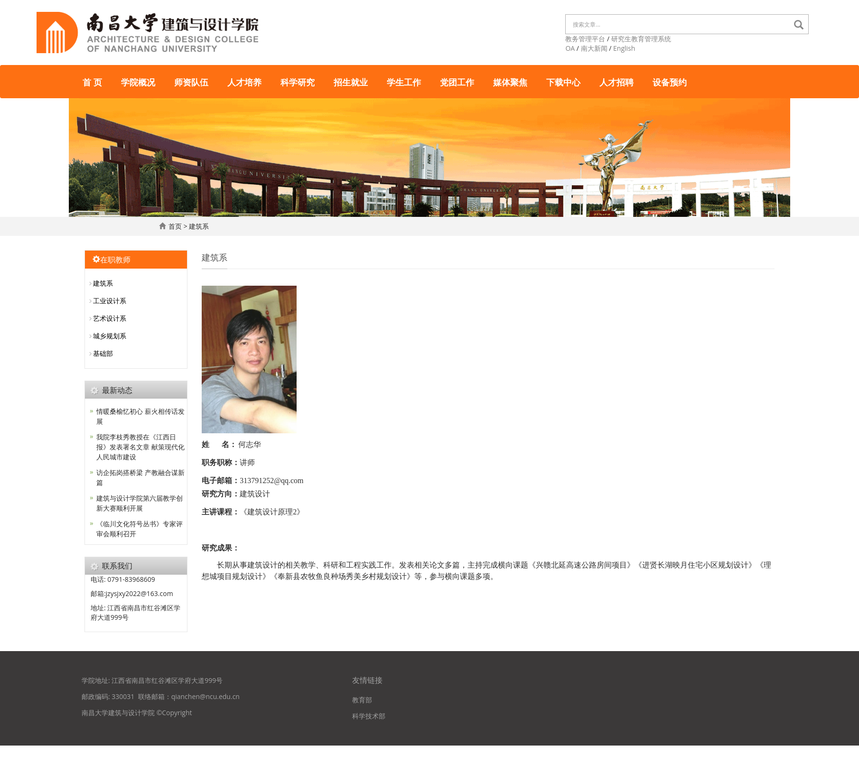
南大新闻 (594, 48)
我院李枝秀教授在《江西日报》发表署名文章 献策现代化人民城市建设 (140, 446)
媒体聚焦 (510, 81)
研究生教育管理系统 (641, 38)
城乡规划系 (109, 335)
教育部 (362, 699)
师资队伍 (191, 81)
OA (570, 48)
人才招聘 (616, 81)
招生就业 (351, 81)
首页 (175, 226)
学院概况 (138, 81)
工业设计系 (109, 300)
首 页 (92, 81)
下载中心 (563, 81)
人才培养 (244, 81)
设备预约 (670, 81)
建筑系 (199, 226)
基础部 (103, 353)
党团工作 (457, 81)
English (624, 48)
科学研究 (297, 81)
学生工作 (404, 81)
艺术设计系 (109, 318)
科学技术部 (368, 715)
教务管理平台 (585, 38)
